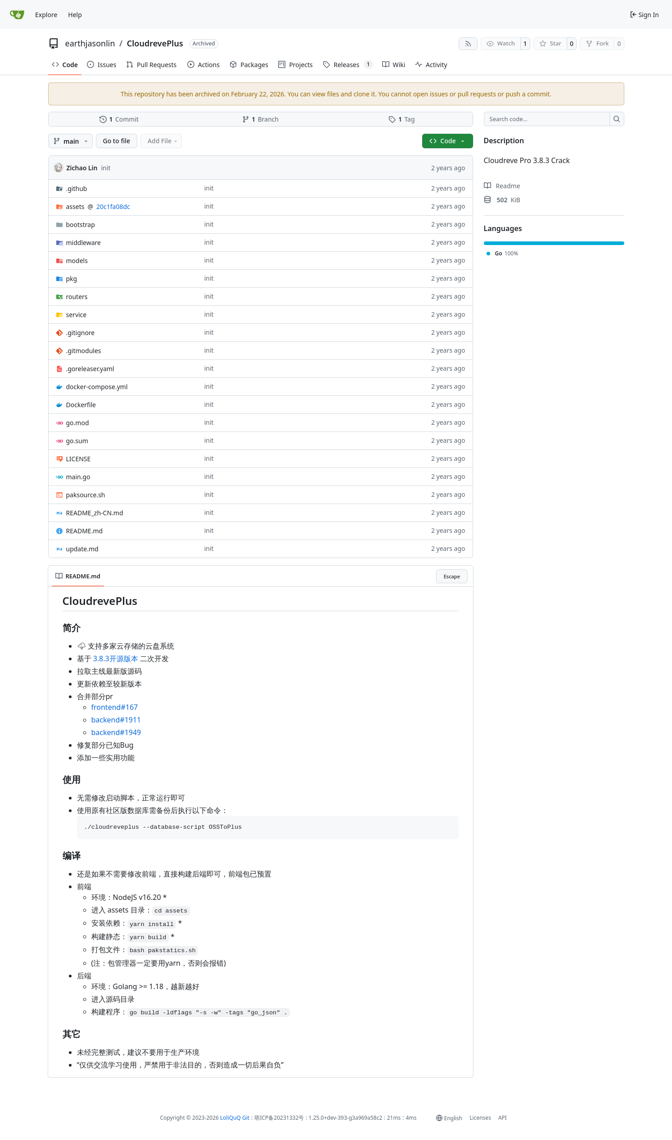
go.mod (77, 422)
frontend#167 (114, 707)
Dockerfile (81, 404)
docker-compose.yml (97, 386)
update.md (82, 549)
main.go (78, 476)
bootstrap (80, 224)
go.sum (77, 440)
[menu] (449, 1118)
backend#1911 (116, 720)
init (106, 168)
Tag (401, 119)
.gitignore (80, 332)
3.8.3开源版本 (115, 658)
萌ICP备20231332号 (279, 1118)
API (502, 1118)
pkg (71, 278)
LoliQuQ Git (234, 1118)
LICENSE (78, 458)
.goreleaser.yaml (90, 368)
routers (77, 296)
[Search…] (616, 119)
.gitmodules (83, 350)
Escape (452, 576)
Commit (119, 119)
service (76, 314)
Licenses (480, 1118)
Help (75, 14)
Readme (502, 186)
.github (76, 188)
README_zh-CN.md (94, 513)
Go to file (117, 140)
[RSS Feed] (468, 43)
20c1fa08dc (113, 206)
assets (75, 206)
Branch (260, 119)
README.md (84, 531)
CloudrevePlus (155, 43)
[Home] (17, 14)
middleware (83, 242)
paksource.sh (85, 495)
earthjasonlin (90, 43)
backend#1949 (116, 732)
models (77, 260)
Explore (46, 14)
